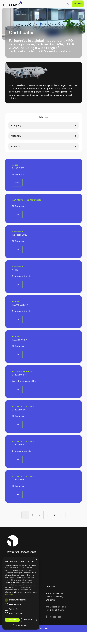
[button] (21, 625)
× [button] (36, 560)
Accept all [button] (12, 620)
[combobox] (43, 125)
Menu (43, 628)
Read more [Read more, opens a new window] (9, 595)
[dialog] (20, 593)
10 (54, 515)
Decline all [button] (29, 620)
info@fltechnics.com (56, 606)
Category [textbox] (16, 135)
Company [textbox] (16, 125)
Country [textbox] (15, 146)
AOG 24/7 (77, 4)
